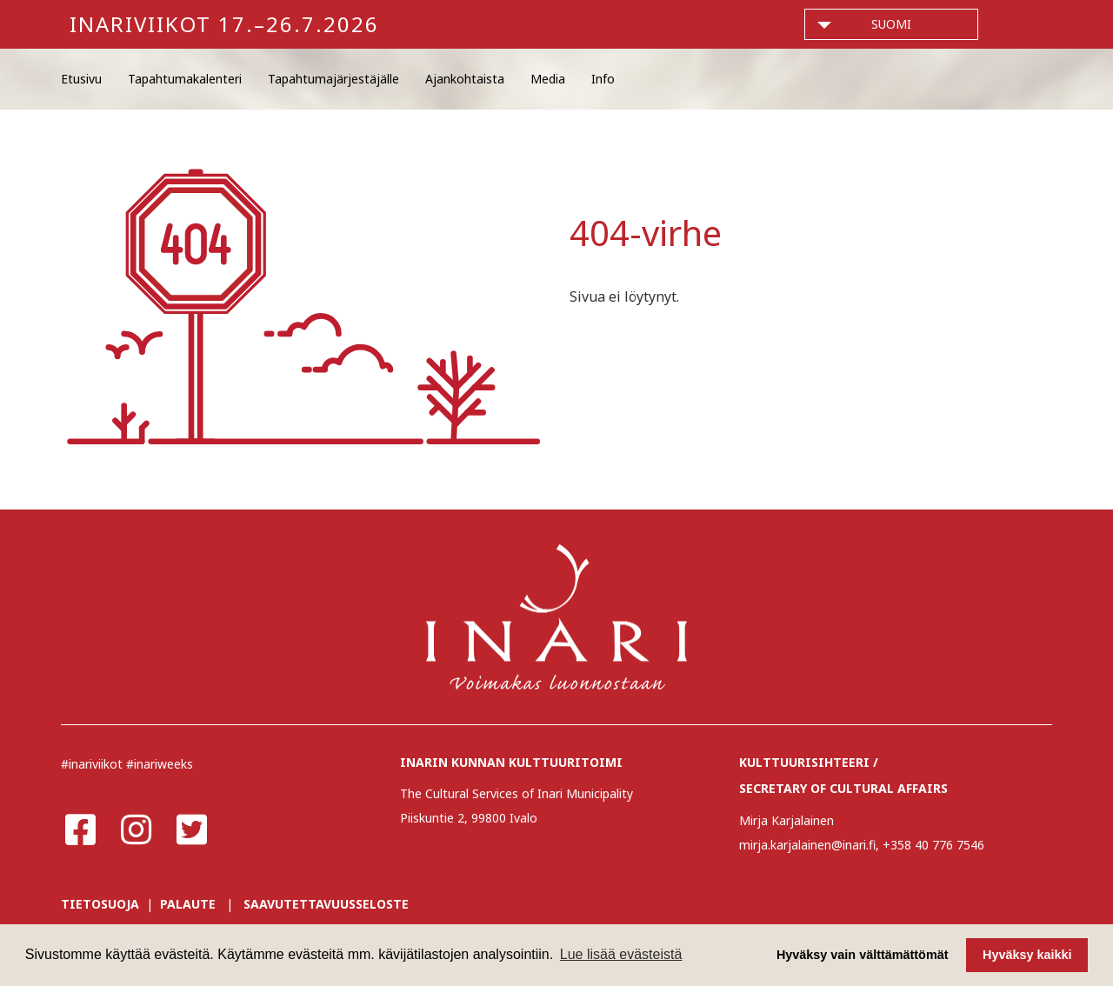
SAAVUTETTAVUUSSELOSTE (326, 904)
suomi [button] (891, 24)
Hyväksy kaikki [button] (1027, 955)
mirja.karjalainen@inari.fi (807, 844)
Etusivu (81, 78)
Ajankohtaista (464, 78)
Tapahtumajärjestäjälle (333, 78)
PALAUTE (188, 904)
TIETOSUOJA (100, 904)
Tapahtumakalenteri (185, 78)
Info (603, 78)
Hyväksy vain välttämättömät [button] (862, 955)
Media (547, 78)
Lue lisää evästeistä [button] (621, 954)
